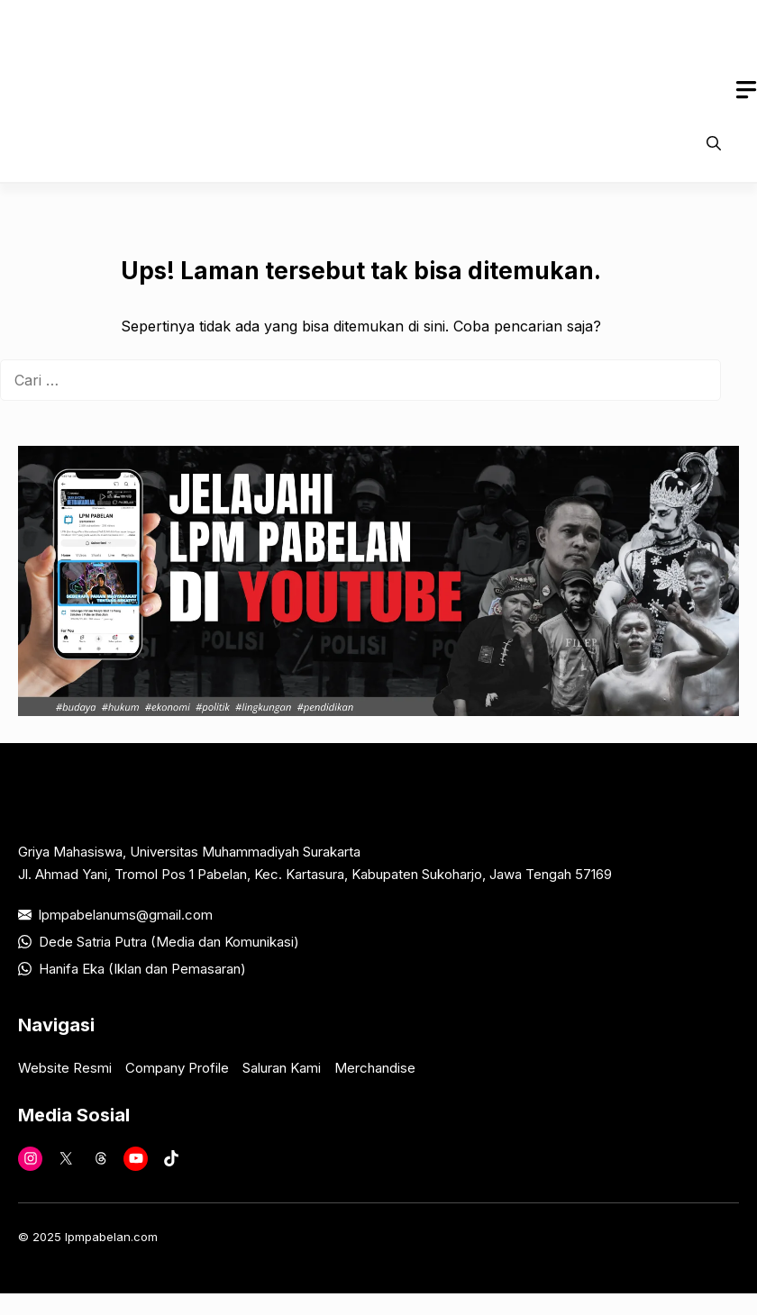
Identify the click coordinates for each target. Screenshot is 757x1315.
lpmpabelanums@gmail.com (126, 914)
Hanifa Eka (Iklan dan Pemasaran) (142, 968)
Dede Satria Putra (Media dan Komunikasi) (169, 941)
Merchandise (374, 1067)
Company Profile (177, 1067)
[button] (714, 143)
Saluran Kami (281, 1067)
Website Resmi (65, 1067)
